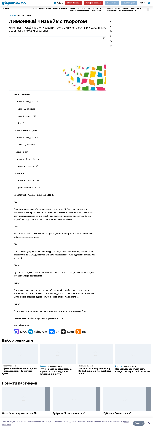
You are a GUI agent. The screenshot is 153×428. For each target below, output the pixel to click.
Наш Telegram (129, 3)
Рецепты (12, 15)
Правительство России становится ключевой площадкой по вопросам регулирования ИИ (85, 9)
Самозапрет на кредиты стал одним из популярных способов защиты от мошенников (124, 9)
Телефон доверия (93, 3)
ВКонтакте (112, 3)
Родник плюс (13, 2)
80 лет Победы (73, 3)
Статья (6, 8)
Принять (139, 423)
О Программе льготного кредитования (50, 8)
